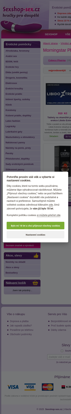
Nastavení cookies (35, 234)
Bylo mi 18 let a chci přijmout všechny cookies (35, 225)
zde (51, 204)
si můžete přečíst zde (49, 215)
